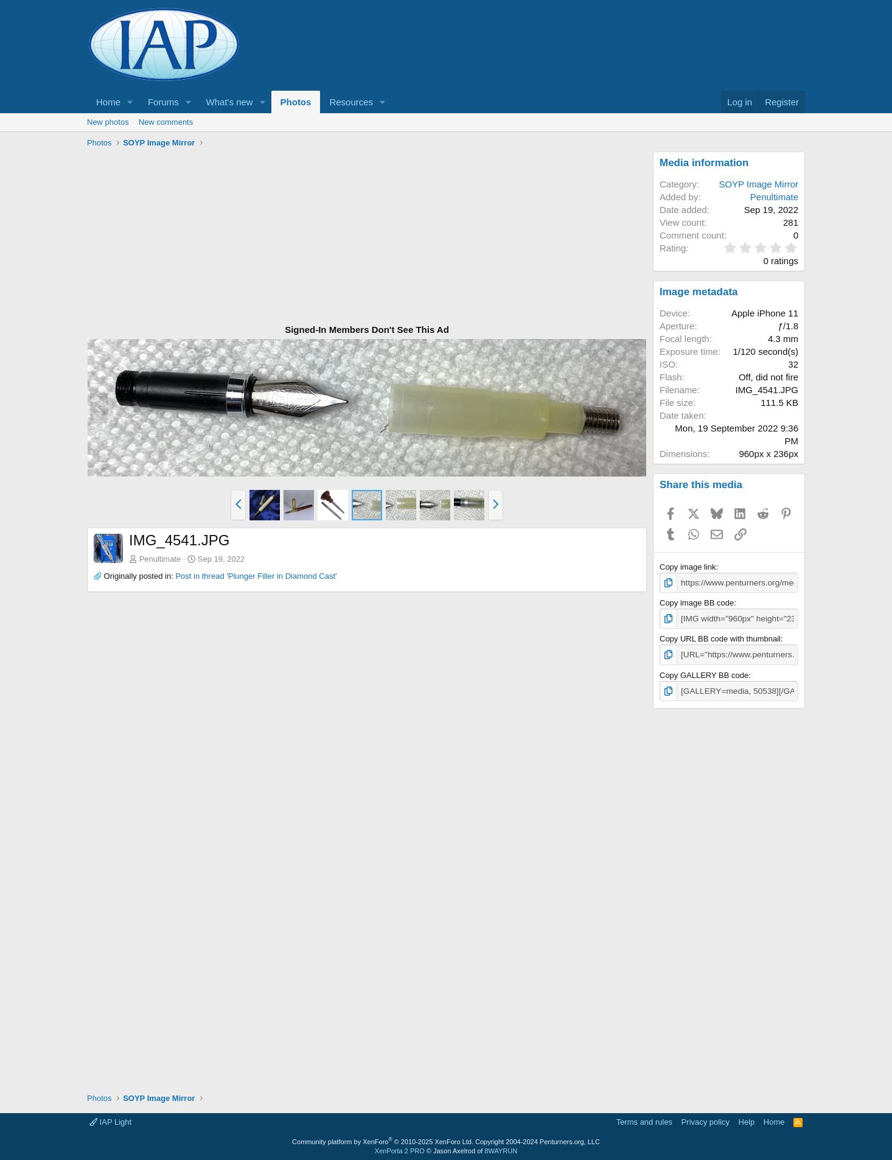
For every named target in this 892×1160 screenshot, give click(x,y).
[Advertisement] (367, 237)
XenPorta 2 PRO (400, 1148)
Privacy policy (705, 1120)
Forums (163, 102)
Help (747, 1120)
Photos (296, 102)
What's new (229, 102)
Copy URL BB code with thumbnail (720, 637)
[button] (130, 102)
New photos (108, 122)
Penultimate (160, 559)
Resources (351, 102)
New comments (166, 122)
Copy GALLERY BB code (704, 673)
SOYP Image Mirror (758, 184)
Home (108, 102)
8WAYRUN (500, 1148)
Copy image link (688, 566)
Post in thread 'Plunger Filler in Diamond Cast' (255, 576)
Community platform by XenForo (382, 1139)
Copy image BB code (697, 602)
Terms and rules (644, 1120)
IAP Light (110, 1120)
